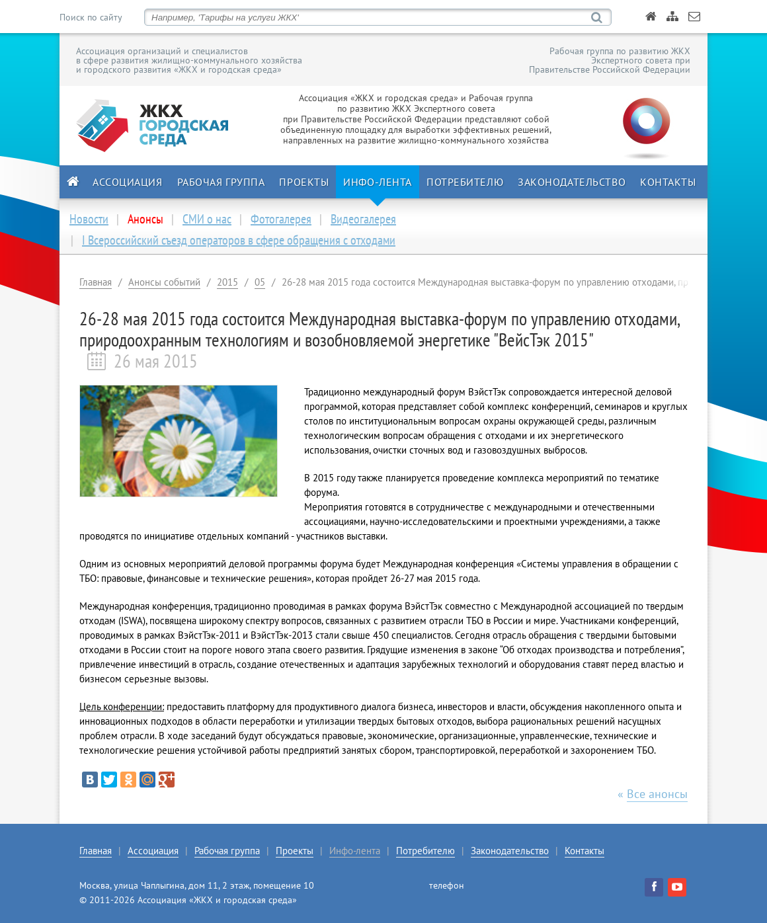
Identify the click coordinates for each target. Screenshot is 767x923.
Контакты (668, 181)
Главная (95, 282)
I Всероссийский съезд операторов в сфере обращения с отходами (238, 240)
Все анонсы (657, 793)
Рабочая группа (221, 181)
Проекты (304, 181)
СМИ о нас (206, 218)
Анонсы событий (164, 282)
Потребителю (464, 181)
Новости (88, 218)
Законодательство (572, 181)
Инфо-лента (377, 181)
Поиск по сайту (91, 17)
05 (260, 282)
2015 (227, 282)
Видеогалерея (363, 218)
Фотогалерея (281, 218)
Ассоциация (128, 181)
